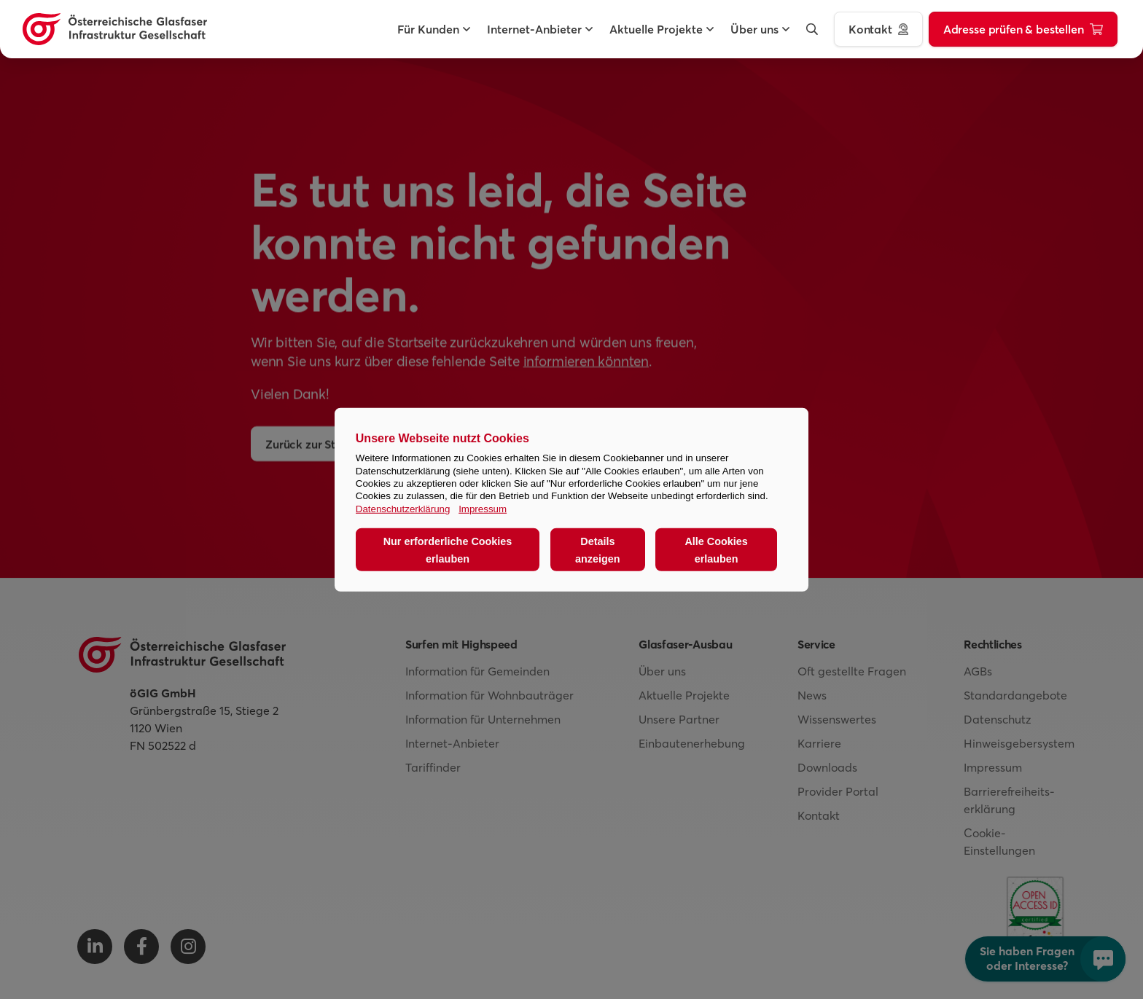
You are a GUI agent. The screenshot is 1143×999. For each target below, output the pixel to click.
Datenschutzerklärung (403, 508)
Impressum (483, 508)
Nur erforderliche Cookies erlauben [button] (447, 549)
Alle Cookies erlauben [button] (715, 549)
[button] (428, 29)
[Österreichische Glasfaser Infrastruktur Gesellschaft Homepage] (115, 29)
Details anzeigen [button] (597, 549)
